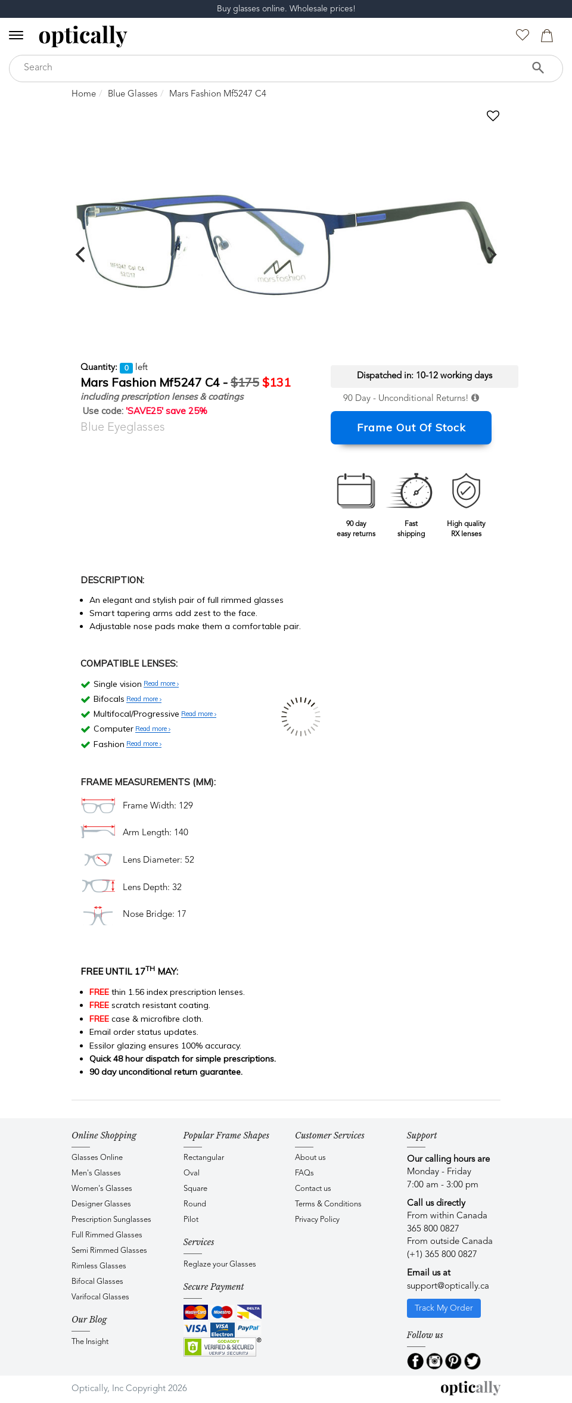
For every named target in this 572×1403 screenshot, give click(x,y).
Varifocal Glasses (100, 1297)
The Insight (90, 1342)
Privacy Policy (317, 1220)
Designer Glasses (101, 1204)
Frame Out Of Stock (411, 427)
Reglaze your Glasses (220, 1264)
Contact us (313, 1189)
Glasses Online (97, 1158)
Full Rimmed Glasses (107, 1235)
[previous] (82, 254)
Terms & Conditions (328, 1204)
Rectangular (204, 1158)
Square (195, 1189)
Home (84, 94)
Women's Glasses (102, 1189)
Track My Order (444, 1308)
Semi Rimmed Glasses (109, 1251)
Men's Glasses (96, 1173)
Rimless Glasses (99, 1266)
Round (195, 1204)
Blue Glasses (132, 94)
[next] (490, 254)
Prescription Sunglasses (111, 1220)
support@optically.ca (448, 1286)
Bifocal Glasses (97, 1282)
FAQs (304, 1173)
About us (310, 1158)
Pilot (191, 1220)
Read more (161, 683)
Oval (192, 1173)
